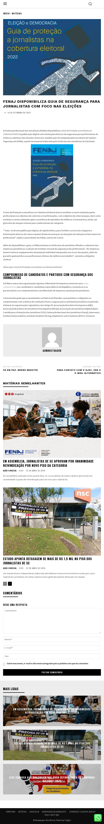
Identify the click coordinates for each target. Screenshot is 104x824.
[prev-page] (5, 584)
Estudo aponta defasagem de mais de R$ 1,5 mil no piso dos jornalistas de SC (47, 560)
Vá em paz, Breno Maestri (20, 370)
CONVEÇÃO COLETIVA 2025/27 (82, 811)
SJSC (21, 470)
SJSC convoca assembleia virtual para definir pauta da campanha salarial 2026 (52, 779)
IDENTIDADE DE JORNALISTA (54, 811)
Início (6, 13)
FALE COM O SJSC (52, 815)
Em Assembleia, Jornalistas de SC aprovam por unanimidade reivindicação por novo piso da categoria (48, 463)
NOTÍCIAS (17, 13)
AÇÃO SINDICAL (10, 471)
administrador (52, 350)
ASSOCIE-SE (34, 811)
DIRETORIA (10, 811)
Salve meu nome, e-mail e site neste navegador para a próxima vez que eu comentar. (48, 663)
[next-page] (10, 584)
